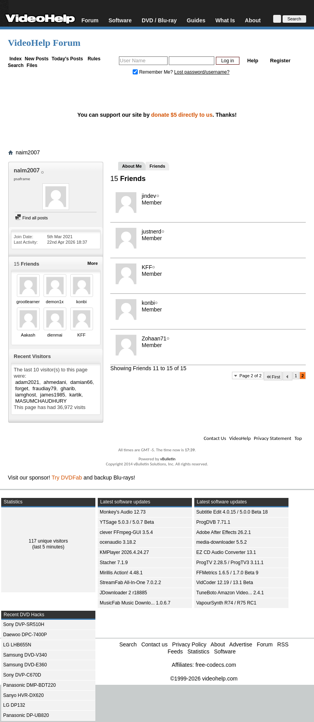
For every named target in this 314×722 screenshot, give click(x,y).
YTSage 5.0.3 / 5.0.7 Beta (127, 522)
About (253, 20)
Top (298, 438)
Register (280, 60)
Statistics (198, 651)
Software (119, 20)
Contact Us (215, 438)
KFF (81, 335)
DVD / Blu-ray (159, 20)
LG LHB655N (17, 645)
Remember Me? (153, 72)
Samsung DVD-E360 (25, 665)
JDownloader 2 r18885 (123, 592)
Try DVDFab (67, 477)
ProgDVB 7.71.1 (213, 522)
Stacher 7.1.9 (114, 562)
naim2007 (28, 152)
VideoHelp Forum (44, 43)
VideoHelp (240, 438)
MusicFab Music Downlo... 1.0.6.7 (135, 603)
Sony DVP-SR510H (23, 624)
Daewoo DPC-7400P (25, 634)
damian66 (81, 382)
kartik (75, 395)
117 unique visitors (48, 541)
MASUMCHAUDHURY (41, 401)
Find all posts (31, 217)
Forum (90, 20)
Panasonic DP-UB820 (26, 715)
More (93, 263)
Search (16, 65)
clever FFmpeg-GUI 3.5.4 (126, 532)
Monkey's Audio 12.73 (123, 512)
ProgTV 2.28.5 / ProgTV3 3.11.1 (229, 562)
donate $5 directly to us (181, 115)
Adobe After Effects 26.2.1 (223, 532)
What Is (225, 20)
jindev (149, 196)
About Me (132, 166)
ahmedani (55, 382)
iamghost (25, 395)
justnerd (151, 231)
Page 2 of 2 (250, 375)
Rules (94, 59)
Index (15, 59)
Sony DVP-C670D (22, 675)
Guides (196, 20)
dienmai (54, 335)
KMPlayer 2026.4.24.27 (124, 552)
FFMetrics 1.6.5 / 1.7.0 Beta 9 (227, 572)
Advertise (240, 644)
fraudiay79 (45, 388)
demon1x (55, 301)
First (273, 377)
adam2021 (27, 382)
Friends (157, 166)
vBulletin (167, 458)
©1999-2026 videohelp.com (203, 678)
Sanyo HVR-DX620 (23, 695)
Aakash (28, 335)
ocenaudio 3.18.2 (118, 542)
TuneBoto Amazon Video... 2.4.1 (230, 592)
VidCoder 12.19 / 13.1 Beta (224, 582)
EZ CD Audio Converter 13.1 (226, 552)
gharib (67, 388)
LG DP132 (14, 705)
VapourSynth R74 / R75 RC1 (226, 603)
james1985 (52, 395)
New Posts (37, 59)
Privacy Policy (189, 644)
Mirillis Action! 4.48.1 (121, 572)
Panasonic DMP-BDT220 (29, 685)
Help (252, 60)
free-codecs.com (215, 665)
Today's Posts (67, 59)
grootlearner (28, 301)
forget (21, 388)
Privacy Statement (272, 438)
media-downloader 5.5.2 (221, 542)
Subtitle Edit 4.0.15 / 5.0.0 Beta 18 (232, 512)
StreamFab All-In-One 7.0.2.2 (130, 582)
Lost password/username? (202, 72)
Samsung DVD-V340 (25, 655)
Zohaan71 (154, 338)
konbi (81, 301)
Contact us (154, 644)
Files (32, 65)
